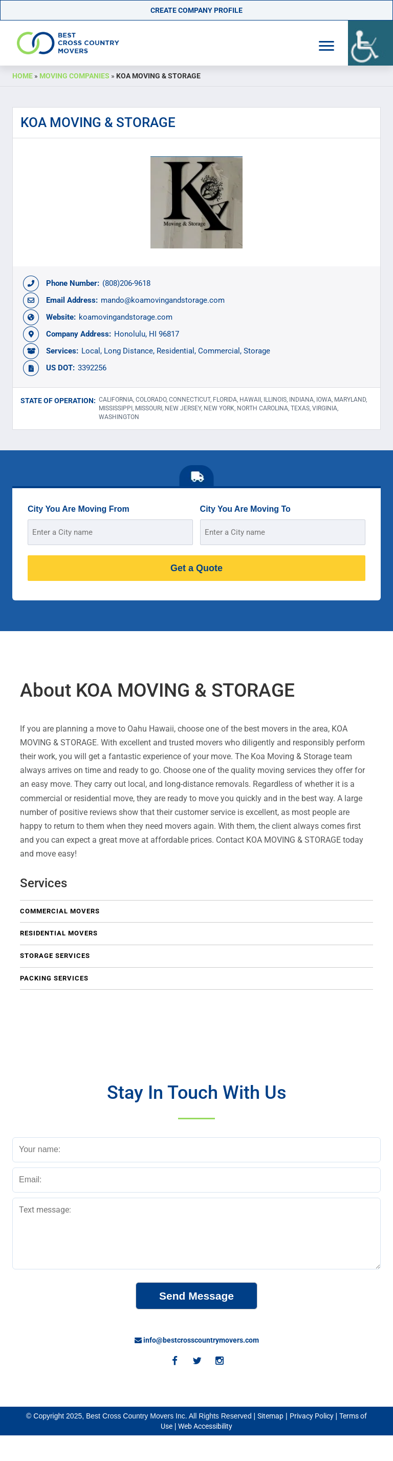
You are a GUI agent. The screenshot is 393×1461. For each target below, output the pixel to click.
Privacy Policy (312, 1416)
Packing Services (54, 978)
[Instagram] (219, 1362)
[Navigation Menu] (326, 45)
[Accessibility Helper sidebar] (370, 43)
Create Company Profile (196, 10)
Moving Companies (74, 76)
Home (22, 76)
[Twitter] (196, 1362)
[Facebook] (174, 1362)
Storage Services (55, 955)
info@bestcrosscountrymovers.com (197, 1340)
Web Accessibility (205, 1426)
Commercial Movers (60, 911)
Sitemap (270, 1416)
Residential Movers (59, 933)
